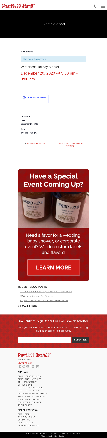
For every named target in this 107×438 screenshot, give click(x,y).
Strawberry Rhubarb (30, 402)
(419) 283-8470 (25, 363)
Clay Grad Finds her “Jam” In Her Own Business (44, 300)
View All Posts (27, 306)
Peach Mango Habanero (30, 388)
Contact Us (24, 420)
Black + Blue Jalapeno (30, 376)
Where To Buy (25, 423)
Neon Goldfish (59, 436)
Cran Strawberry (28, 382)
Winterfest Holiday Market (36, 143)
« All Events (27, 51)
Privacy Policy (75, 434)
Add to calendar (36, 97)
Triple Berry (25, 405)
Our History (24, 414)
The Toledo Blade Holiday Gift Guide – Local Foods (46, 291)
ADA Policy (64, 434)
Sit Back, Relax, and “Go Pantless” (37, 296)
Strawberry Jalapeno (30, 399)
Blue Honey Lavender (29, 379)
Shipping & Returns (28, 426)
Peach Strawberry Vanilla (32, 394)
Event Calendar (26, 417)
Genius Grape (25, 385)
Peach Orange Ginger (29, 391)
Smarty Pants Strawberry (32, 396)
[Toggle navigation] (102, 6)
